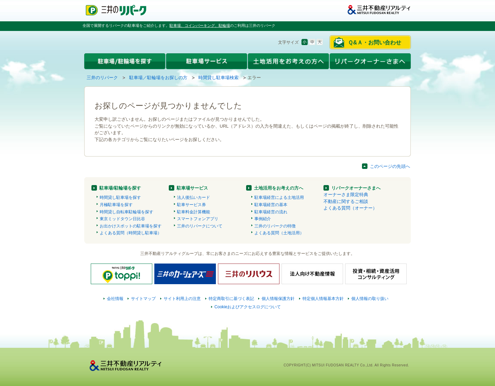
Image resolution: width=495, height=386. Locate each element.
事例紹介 (262, 218)
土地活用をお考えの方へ (278, 188)
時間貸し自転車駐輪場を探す (126, 212)
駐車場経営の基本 (270, 204)
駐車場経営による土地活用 (279, 197)
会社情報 (115, 298)
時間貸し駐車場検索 (218, 77)
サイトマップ (143, 298)
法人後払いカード (193, 197)
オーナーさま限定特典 (345, 194)
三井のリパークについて (199, 226)
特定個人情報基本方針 (323, 298)
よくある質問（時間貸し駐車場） (131, 232)
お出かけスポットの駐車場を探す (131, 226)
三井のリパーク (102, 77)
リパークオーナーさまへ (356, 188)
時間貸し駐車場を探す (120, 197)
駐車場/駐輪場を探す (120, 188)
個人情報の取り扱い (369, 298)
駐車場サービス (192, 188)
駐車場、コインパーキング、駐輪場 (199, 25)
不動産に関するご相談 (345, 201)
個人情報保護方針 (278, 298)
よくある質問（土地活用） (279, 232)
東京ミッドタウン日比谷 (122, 218)
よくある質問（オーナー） (350, 208)
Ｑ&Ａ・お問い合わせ (374, 42)
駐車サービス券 (191, 204)
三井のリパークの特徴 (275, 226)
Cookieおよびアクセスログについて (247, 306)
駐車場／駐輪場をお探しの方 (158, 77)
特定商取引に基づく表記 (231, 298)
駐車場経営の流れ (270, 212)
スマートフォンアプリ (197, 218)
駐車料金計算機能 (193, 212)
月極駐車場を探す (116, 204)
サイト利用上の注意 (182, 298)
